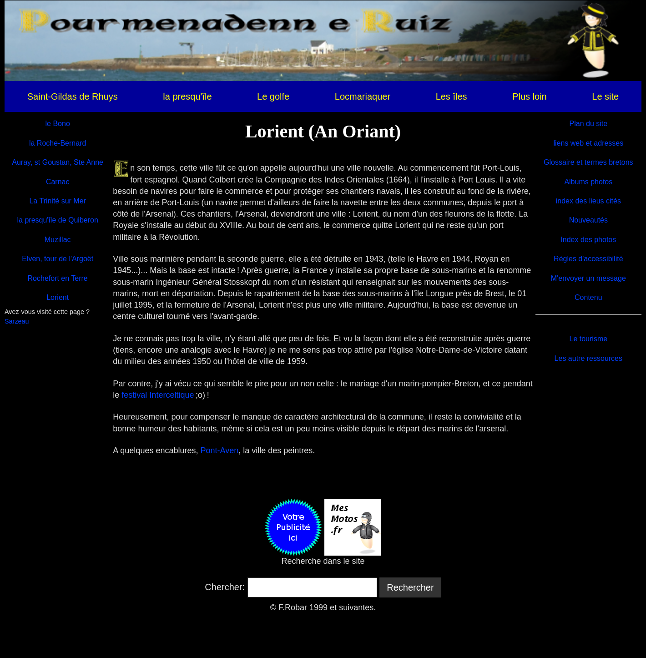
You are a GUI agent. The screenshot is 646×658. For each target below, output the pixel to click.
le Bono (57, 123)
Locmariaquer (362, 96)
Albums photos (588, 182)
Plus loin (529, 96)
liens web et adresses (588, 143)
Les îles (451, 96)
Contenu (588, 297)
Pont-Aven (219, 450)
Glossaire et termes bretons (588, 162)
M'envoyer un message (588, 278)
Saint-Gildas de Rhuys (72, 96)
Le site (605, 96)
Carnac (58, 182)
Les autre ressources (588, 358)
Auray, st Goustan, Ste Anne (57, 162)
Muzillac (58, 239)
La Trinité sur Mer (57, 201)
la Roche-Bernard (57, 143)
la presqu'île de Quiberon (57, 220)
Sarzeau (17, 321)
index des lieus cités (588, 201)
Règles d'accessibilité (588, 259)
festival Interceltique (157, 395)
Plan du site (589, 123)
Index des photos (588, 239)
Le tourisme (589, 339)
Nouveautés (588, 220)
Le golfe (273, 96)
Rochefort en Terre (58, 278)
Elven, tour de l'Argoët (57, 259)
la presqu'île (187, 96)
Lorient (57, 297)
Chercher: (225, 587)
